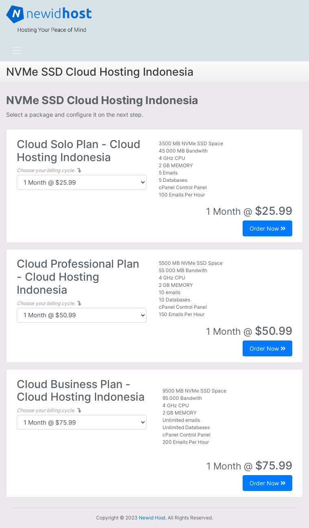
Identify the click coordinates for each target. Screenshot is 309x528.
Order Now (268, 228)
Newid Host (152, 518)
